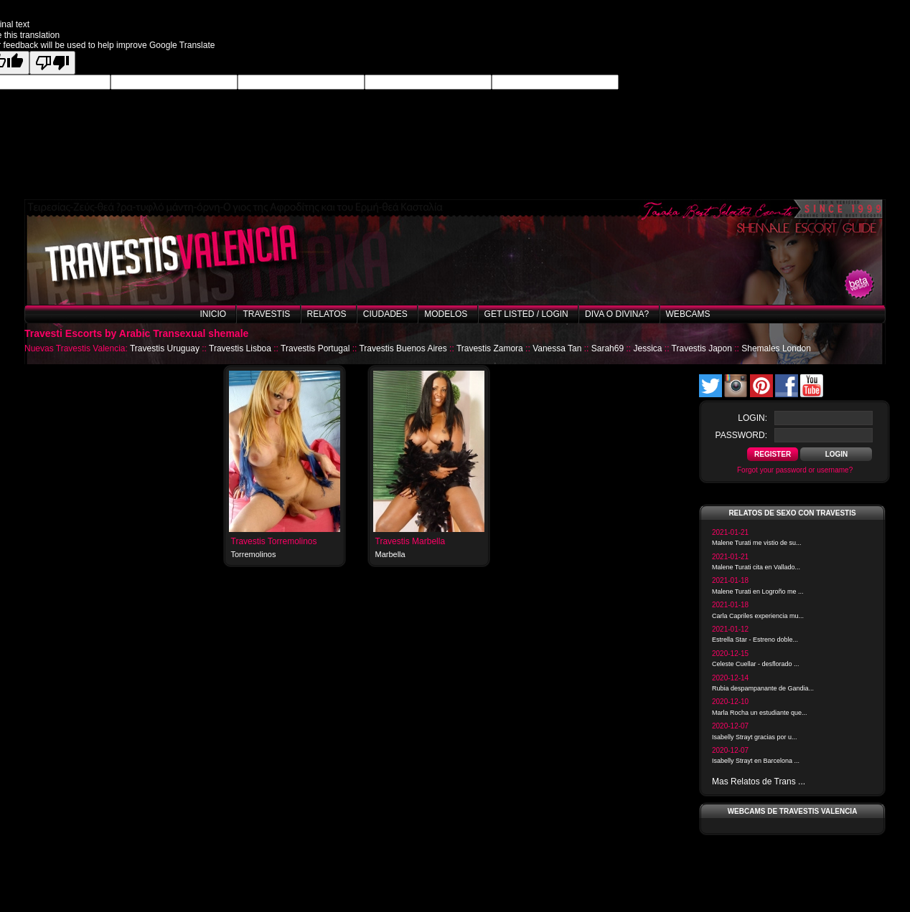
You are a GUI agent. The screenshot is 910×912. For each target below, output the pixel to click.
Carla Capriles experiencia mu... (758, 615)
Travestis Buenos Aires (402, 348)
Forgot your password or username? (795, 470)
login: (752, 418)
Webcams (688, 314)
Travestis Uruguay (165, 348)
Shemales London (776, 348)
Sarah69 (607, 348)
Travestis (266, 314)
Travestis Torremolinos (274, 541)
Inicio (213, 314)
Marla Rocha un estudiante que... (759, 712)
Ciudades (385, 314)
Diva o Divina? (617, 314)
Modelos (445, 314)
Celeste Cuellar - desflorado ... (755, 664)
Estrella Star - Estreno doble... (755, 639)
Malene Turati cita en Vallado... (756, 567)
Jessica (647, 348)
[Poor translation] (52, 63)
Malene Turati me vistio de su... (757, 542)
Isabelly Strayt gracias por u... (754, 737)
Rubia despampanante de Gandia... (763, 688)
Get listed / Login (526, 314)
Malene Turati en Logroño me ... (758, 591)
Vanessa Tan (557, 348)
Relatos (327, 314)
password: (741, 435)
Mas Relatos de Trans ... (758, 781)
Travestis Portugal (315, 348)
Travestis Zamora (489, 348)
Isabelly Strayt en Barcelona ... (755, 760)
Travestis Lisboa (240, 348)
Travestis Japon (702, 348)
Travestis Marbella (410, 541)
